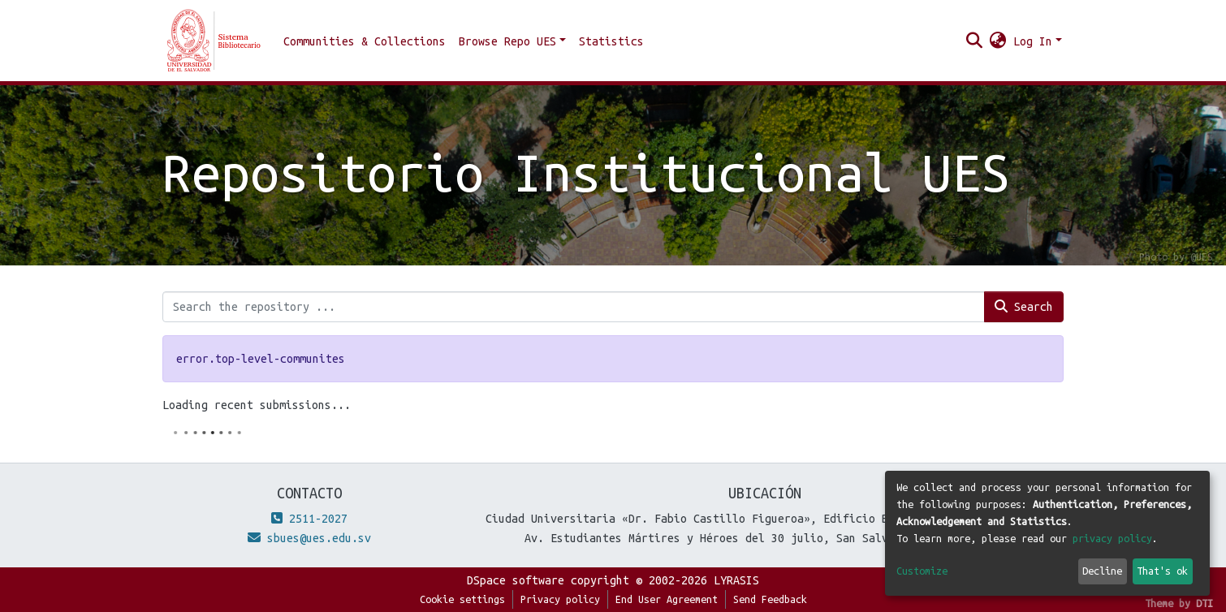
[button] (998, 41)
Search (1024, 306)
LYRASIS (736, 580)
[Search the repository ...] (573, 306)
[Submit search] (975, 41)
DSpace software (515, 580)
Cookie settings (462, 599)
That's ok (1162, 570)
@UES (1201, 256)
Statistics (611, 41)
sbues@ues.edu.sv (309, 538)
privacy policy (1112, 538)
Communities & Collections (364, 41)
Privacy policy (560, 599)
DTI (1204, 603)
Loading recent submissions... (256, 405)
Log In (1032, 41)
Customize (922, 570)
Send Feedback (770, 599)
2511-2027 (309, 518)
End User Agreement (666, 599)
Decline (1102, 570)
